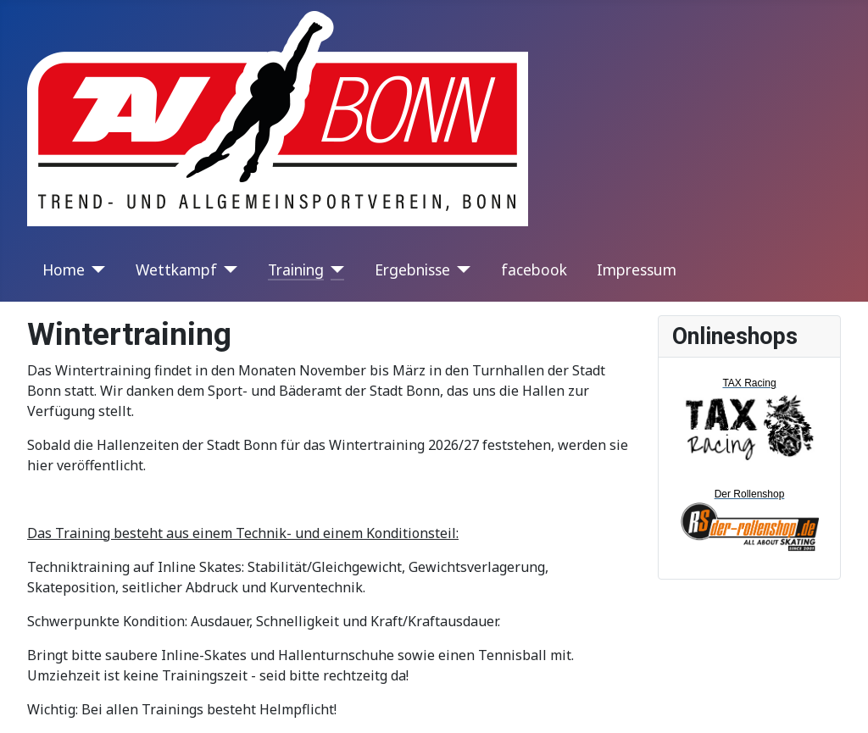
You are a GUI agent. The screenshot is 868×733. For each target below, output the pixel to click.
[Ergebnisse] (460, 269)
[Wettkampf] (227, 269)
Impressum (636, 269)
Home (63, 269)
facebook (534, 269)
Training (296, 269)
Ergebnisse (412, 269)
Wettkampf (176, 269)
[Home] (95, 269)
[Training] (334, 269)
